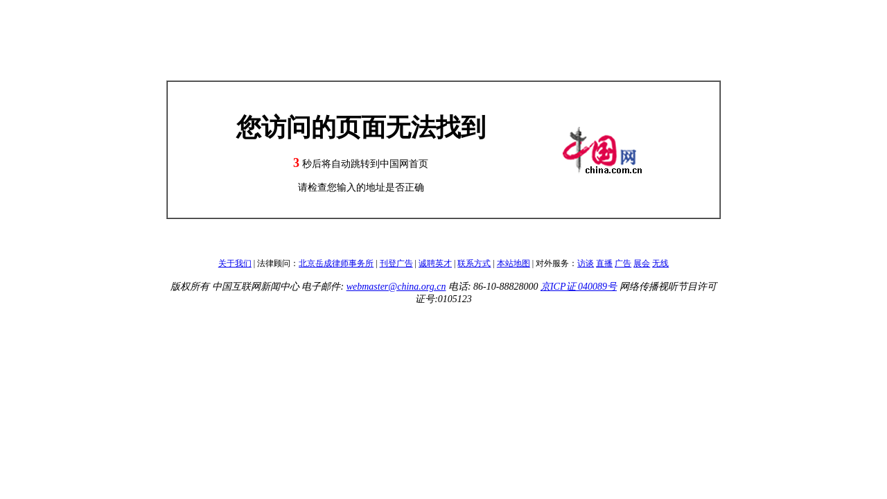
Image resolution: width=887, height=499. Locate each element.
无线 (660, 263)
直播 (604, 263)
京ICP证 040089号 (579, 286)
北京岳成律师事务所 (336, 263)
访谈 (585, 263)
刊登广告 (396, 263)
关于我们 (235, 263)
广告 (623, 263)
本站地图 (513, 263)
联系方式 (474, 263)
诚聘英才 (435, 263)
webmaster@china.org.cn (396, 286)
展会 (641, 263)
